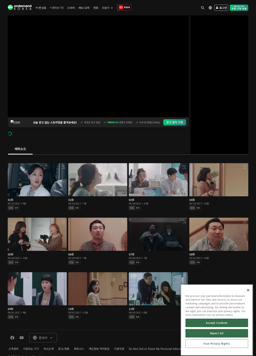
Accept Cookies (217, 350)
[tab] (20, 139)
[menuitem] (40, 8)
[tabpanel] (128, 232)
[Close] (248, 318)
